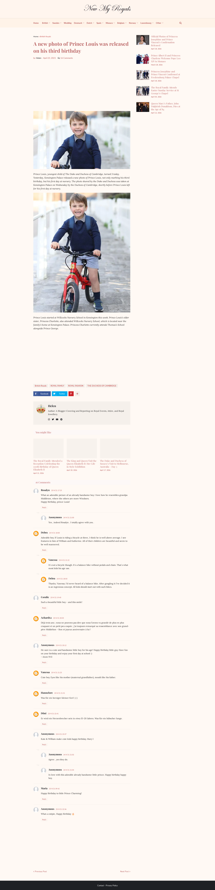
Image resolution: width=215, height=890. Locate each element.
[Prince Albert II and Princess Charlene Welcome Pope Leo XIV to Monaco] (142, 59)
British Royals (45, 36)
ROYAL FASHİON (75, 386)
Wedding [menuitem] (68, 23)
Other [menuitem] (158, 23)
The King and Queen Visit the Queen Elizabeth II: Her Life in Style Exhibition (82, 463)
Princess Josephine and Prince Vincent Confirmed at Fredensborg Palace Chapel (165, 74)
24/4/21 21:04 (68, 770)
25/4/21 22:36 (61, 809)
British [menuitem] (45, 23)
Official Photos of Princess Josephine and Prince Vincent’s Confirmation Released (164, 41)
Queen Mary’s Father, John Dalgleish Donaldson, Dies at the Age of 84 (165, 106)
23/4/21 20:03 (58, 618)
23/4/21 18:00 (54, 533)
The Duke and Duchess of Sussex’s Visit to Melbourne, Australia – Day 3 (114, 463)
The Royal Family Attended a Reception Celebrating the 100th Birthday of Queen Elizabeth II (47, 465)
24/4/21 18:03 (62, 579)
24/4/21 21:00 (68, 517)
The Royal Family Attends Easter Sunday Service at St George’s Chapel (165, 90)
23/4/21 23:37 (61, 734)
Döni (43, 713)
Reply (44, 507)
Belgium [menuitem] (120, 23)
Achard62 (46, 617)
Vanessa (52, 559)
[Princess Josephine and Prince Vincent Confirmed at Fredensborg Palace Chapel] (142, 75)
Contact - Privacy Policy (107, 885)
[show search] (179, 23)
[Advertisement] (81, 85)
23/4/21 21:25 (56, 672)
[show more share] (77, 393)
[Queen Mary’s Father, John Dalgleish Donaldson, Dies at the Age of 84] (142, 107)
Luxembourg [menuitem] (145, 23)
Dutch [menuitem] (89, 23)
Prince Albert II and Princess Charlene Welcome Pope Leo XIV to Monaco (165, 58)
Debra (44, 532)
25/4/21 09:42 (54, 789)
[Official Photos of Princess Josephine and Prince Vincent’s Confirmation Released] (142, 40)
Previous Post (41, 871)
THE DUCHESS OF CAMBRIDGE (101, 386)
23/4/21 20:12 (61, 645)
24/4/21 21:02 (68, 755)
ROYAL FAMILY (57, 386)
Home (35, 36)
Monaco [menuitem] (109, 23)
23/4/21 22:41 (53, 714)
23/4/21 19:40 (55, 597)
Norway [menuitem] (132, 23)
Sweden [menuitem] (55, 23)
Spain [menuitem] (99, 23)
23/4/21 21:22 (64, 560)
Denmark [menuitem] (78, 23)
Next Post (124, 871)
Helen (52, 406)
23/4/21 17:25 (56, 490)
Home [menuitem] (36, 23)
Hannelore (47, 692)
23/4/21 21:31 (59, 693)
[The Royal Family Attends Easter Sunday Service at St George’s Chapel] (142, 91)
